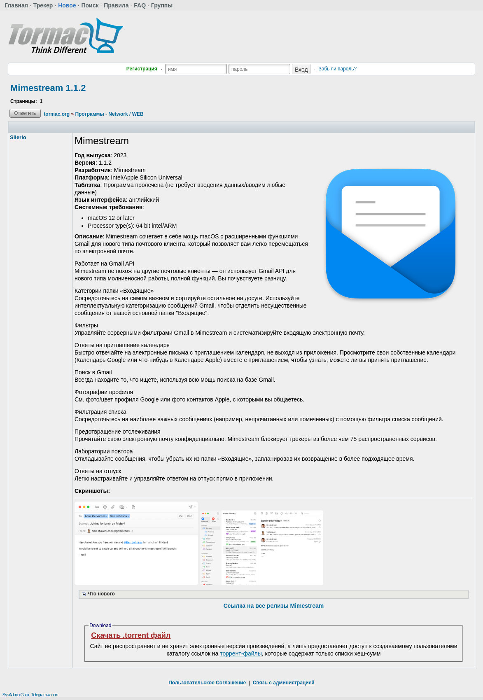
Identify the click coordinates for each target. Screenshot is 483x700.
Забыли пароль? (338, 69)
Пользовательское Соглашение (207, 683)
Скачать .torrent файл (130, 635)
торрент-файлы (241, 653)
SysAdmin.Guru (15, 694)
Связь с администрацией (284, 683)
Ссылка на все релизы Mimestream (274, 605)
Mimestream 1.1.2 (48, 88)
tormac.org (57, 114)
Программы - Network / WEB (109, 114)
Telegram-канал (44, 694)
